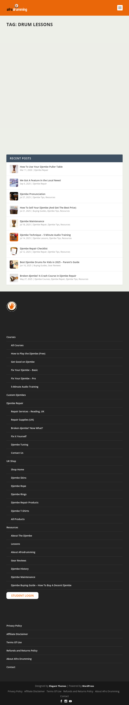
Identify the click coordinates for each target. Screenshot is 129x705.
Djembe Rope (18, 486)
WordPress (88, 685)
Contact (10, 667)
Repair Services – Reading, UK (27, 411)
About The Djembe (21, 535)
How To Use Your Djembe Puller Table (41, 166)
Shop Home (17, 469)
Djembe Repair (41, 170)
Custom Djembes (16, 395)
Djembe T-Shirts (20, 510)
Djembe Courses (42, 279)
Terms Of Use (14, 642)
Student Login (22, 595)
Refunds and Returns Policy (21, 650)
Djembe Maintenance (32, 221)
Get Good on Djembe (22, 361)
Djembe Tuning (19, 444)
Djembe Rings (18, 494)
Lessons (15, 543)
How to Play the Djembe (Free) (28, 353)
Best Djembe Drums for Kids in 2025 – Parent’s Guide (49, 262)
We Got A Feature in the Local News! (40, 180)
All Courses (17, 345)
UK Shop (11, 461)
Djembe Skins (18, 477)
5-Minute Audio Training (24, 386)
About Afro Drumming (19, 658)
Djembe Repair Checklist (33, 248)
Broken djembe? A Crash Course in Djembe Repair (48, 275)
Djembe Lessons (40, 238)
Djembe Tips (38, 197)
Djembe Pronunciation (32, 194)
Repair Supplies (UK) (22, 419)
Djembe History (20, 568)
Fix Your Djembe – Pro (23, 378)
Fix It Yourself (18, 436)
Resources (50, 197)
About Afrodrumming (23, 552)
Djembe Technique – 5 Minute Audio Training (45, 234)
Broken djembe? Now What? (27, 428)
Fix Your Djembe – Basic (24, 370)
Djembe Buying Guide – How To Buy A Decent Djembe (41, 585)
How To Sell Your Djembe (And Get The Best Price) (48, 207)
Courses (10, 337)
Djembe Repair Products (24, 502)
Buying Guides (39, 211)
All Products (18, 519)
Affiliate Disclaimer (17, 634)
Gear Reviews (54, 265)
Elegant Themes (57, 685)
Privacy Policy (14, 625)
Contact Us (17, 452)
